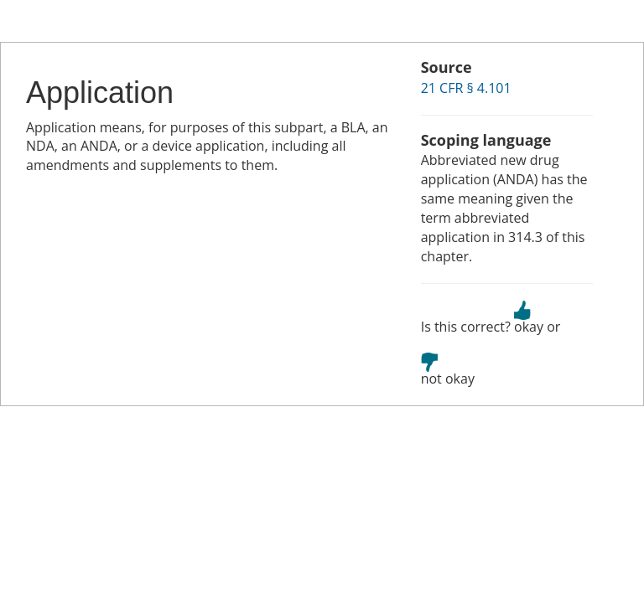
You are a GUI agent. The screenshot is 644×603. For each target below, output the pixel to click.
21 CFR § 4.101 (466, 88)
